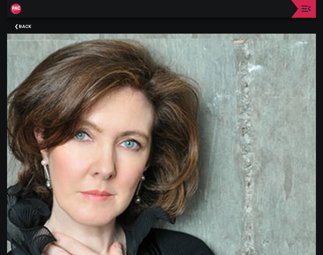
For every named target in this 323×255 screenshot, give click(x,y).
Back (25, 26)
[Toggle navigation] (306, 8)
